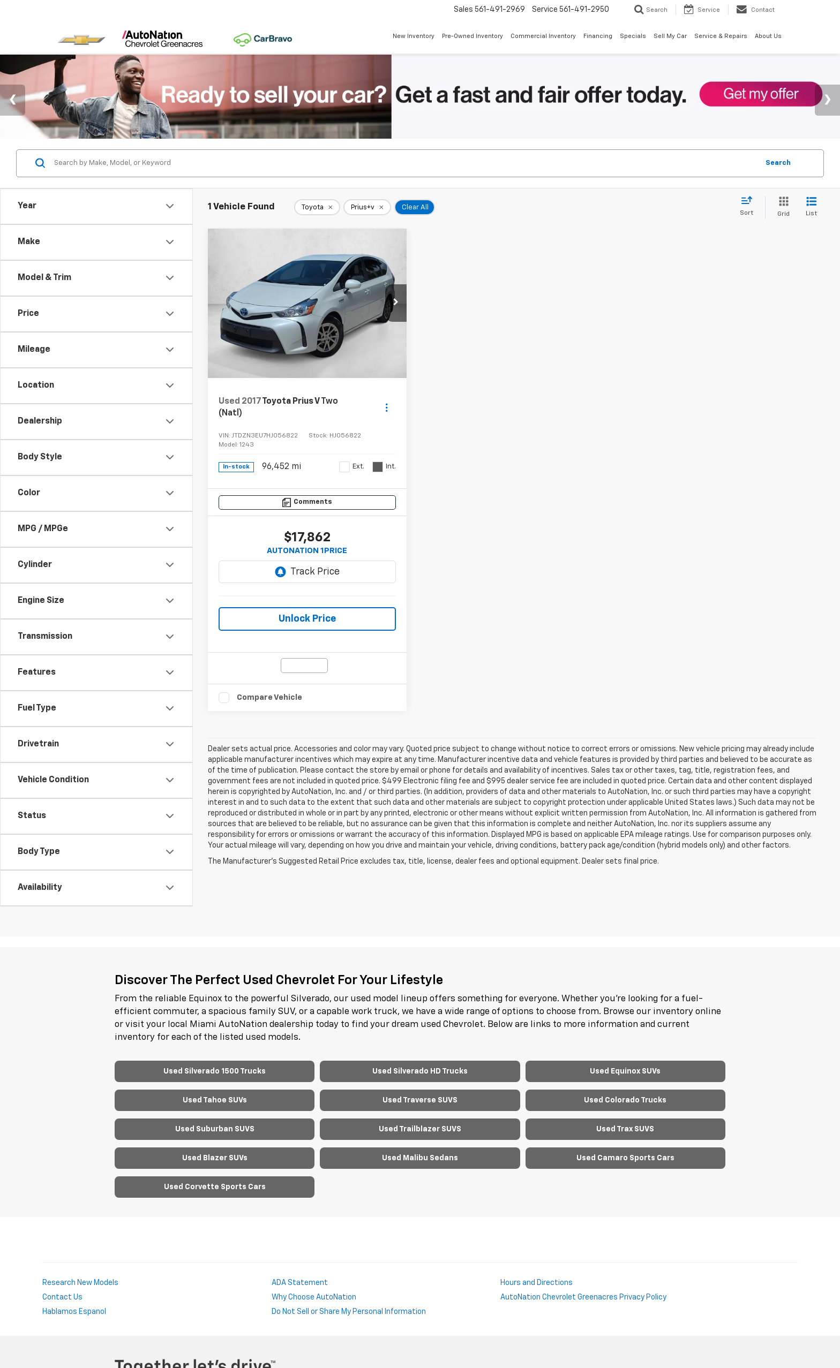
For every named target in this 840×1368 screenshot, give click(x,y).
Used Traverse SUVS (420, 1100)
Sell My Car (670, 36)
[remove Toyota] (317, 207)
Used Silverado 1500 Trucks (214, 1071)
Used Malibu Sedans (420, 1158)
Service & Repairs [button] (720, 36)
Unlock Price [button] (307, 619)
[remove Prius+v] (367, 207)
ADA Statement (300, 1283)
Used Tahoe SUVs (215, 1100)
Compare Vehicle (269, 697)
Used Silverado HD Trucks (420, 1071)
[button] (396, 303)
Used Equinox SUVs (625, 1071)
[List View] (811, 207)
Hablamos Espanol (74, 1312)
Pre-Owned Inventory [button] (472, 36)
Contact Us (62, 1297)
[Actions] (386, 407)
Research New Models (80, 1283)
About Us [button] (768, 36)
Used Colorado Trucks (625, 1100)
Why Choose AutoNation (314, 1297)
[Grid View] (781, 207)
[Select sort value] (749, 206)
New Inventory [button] (413, 36)
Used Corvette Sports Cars (215, 1187)
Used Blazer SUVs (215, 1158)
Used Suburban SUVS (214, 1129)
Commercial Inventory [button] (543, 36)
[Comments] (307, 502)
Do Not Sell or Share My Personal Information (349, 1312)
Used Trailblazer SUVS (420, 1129)
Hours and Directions (536, 1283)
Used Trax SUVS (625, 1129)
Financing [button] (597, 36)
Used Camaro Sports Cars (625, 1158)
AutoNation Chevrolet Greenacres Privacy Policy (583, 1297)
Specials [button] (633, 36)
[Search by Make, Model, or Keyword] (404, 163)
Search (778, 163)
